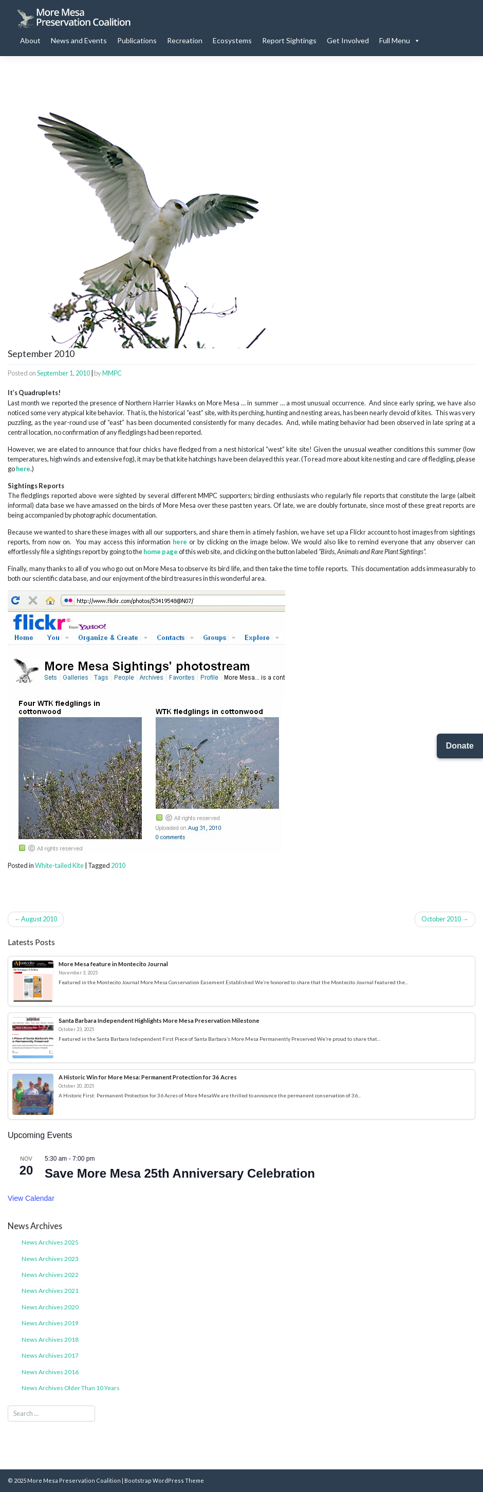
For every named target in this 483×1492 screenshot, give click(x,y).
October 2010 (441, 919)
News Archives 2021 (50, 1290)
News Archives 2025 (50, 1242)
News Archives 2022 (50, 1274)
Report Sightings (289, 40)
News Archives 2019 (50, 1323)
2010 (118, 865)
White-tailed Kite (59, 865)
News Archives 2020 (50, 1307)
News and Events (79, 40)
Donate (460, 745)
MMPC (112, 373)
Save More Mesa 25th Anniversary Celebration (180, 1173)
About (30, 40)
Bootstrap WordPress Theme (164, 1480)
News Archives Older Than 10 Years (71, 1388)
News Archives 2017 (50, 1355)
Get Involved (348, 40)
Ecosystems (232, 40)
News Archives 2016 (50, 1372)
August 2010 (39, 919)
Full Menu (399, 40)
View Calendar (31, 1198)
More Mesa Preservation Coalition (74, 1480)
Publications (137, 40)
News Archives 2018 (50, 1339)
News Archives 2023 (50, 1259)
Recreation (184, 40)
